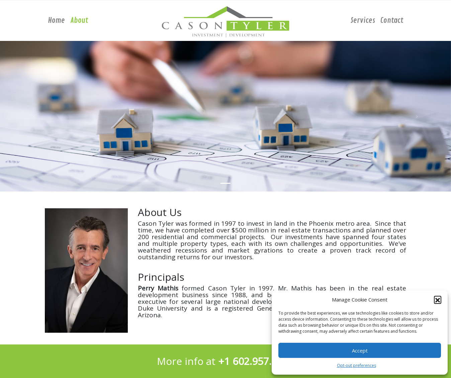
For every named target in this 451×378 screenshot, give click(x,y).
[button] (437, 299)
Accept (360, 350)
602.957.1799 (263, 361)
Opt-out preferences (356, 365)
